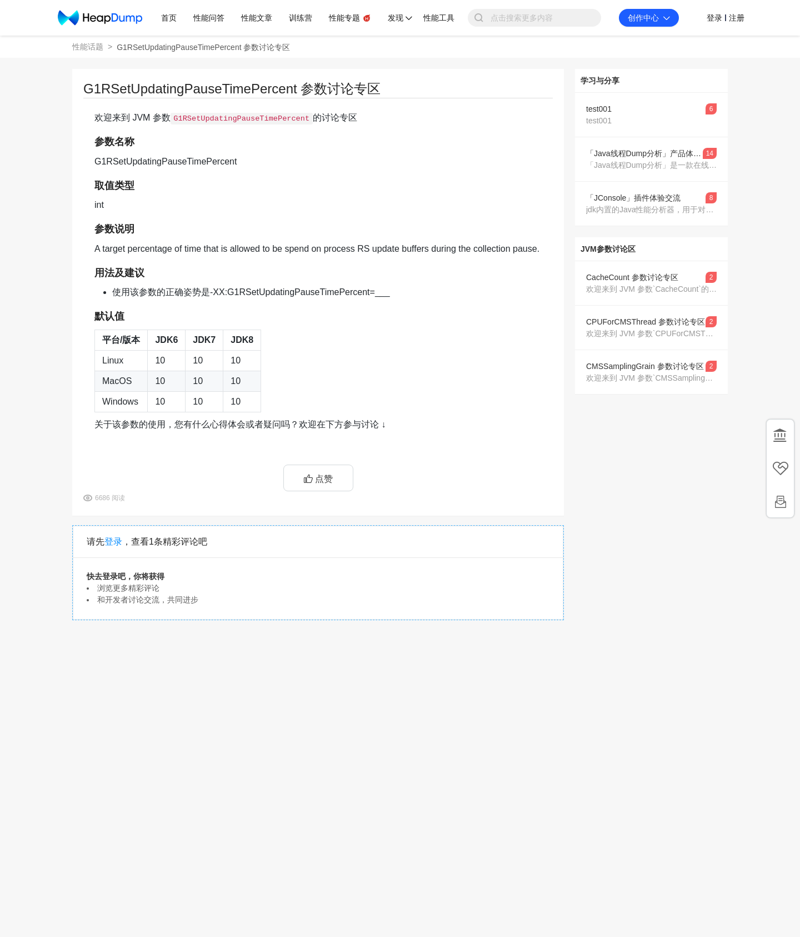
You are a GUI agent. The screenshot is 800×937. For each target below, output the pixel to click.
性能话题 (87, 46)
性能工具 (438, 17)
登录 (113, 541)
